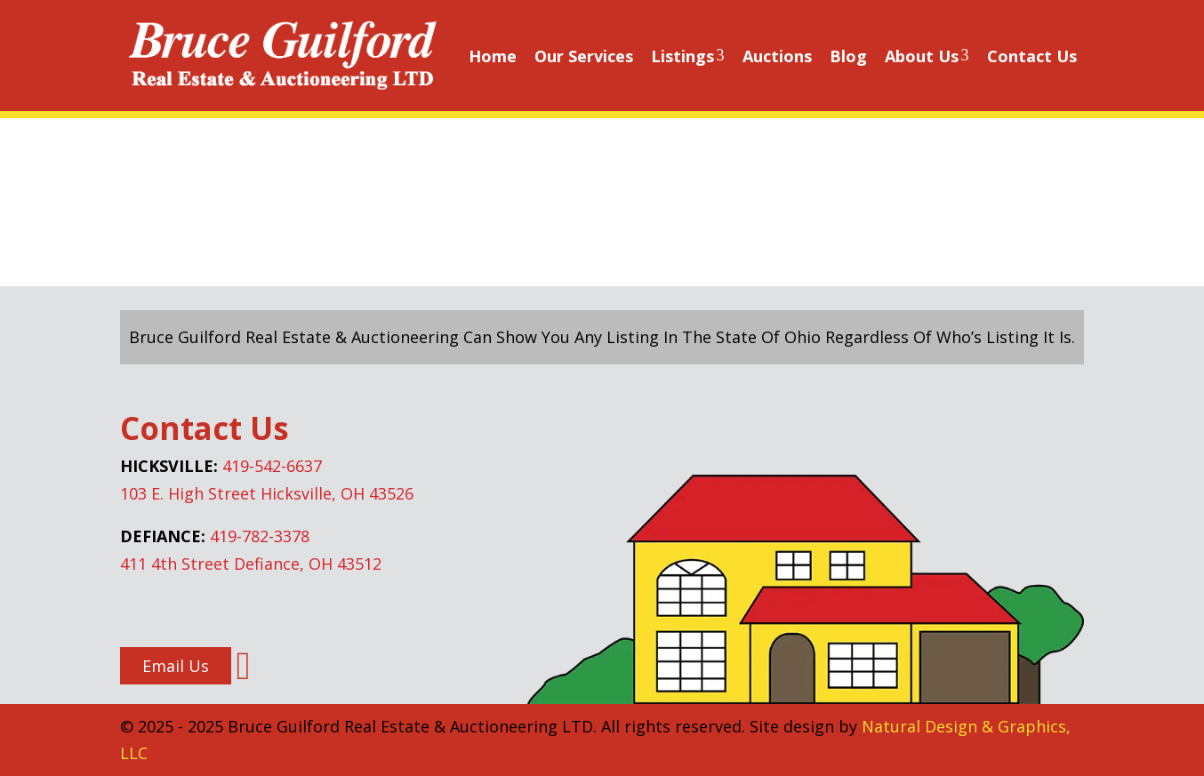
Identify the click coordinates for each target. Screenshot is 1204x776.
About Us (927, 56)
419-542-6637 (272, 465)
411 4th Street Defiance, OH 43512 (250, 563)
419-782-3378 (259, 536)
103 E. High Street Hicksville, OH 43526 (266, 493)
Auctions (777, 56)
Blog (848, 56)
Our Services (583, 56)
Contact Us (1032, 56)
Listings (688, 56)
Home (493, 56)
